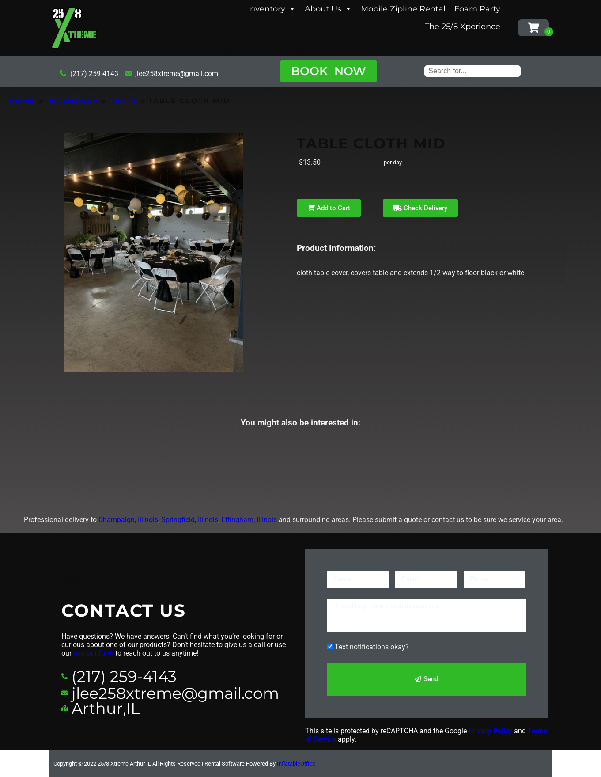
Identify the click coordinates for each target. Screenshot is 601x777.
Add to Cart (328, 208)
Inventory (272, 9)
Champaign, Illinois (128, 519)
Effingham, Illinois (249, 519)
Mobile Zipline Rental (403, 9)
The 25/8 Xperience (462, 26)
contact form (93, 653)
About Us (328, 9)
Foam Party (477, 9)
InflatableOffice (296, 763)
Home (22, 101)
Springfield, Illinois (189, 519)
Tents (124, 101)
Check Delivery (420, 208)
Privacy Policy (490, 731)
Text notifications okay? (372, 647)
